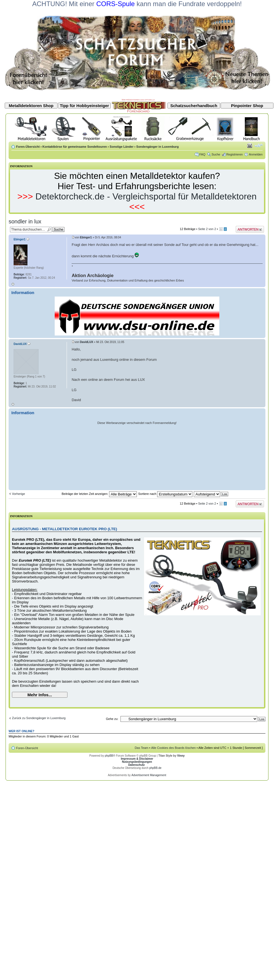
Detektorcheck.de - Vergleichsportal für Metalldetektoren (146, 196)
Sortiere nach (165, 493)
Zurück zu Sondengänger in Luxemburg (39, 718)
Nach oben (12, 284)
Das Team (141, 747)
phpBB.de (155, 767)
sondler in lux (25, 221)
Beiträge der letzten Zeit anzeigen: (99, 493)
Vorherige (18, 493)
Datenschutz (136, 764)
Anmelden (256, 154)
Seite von (207, 229)
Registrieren (234, 154)
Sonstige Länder (122, 146)
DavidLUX (86, 342)
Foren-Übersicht (28, 146)
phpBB (109, 755)
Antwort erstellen (250, 229)
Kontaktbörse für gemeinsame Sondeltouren (74, 146)
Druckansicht (250, 145)
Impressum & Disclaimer (137, 758)
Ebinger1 (86, 237)
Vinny (181, 755)
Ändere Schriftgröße (259, 145)
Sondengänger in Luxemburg (157, 146)
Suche (216, 154)
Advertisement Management (148, 775)
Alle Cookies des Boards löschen (173, 747)
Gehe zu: (112, 718)
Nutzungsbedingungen (137, 761)
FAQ (202, 154)
